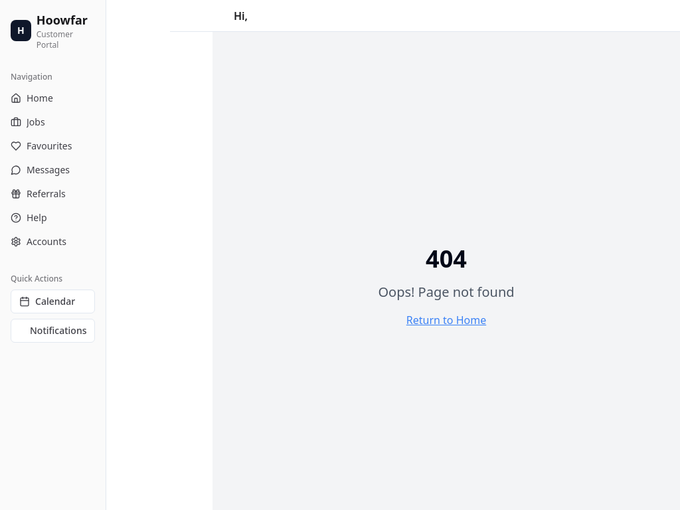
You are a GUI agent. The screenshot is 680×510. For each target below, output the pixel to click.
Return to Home (446, 320)
